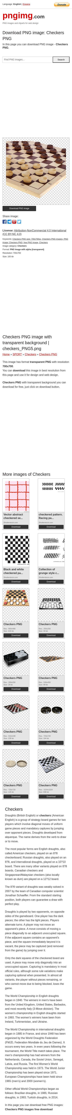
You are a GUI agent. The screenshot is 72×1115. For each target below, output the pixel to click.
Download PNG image (19, 208)
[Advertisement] (36, 101)
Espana (26, 4)
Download (15, 527)
